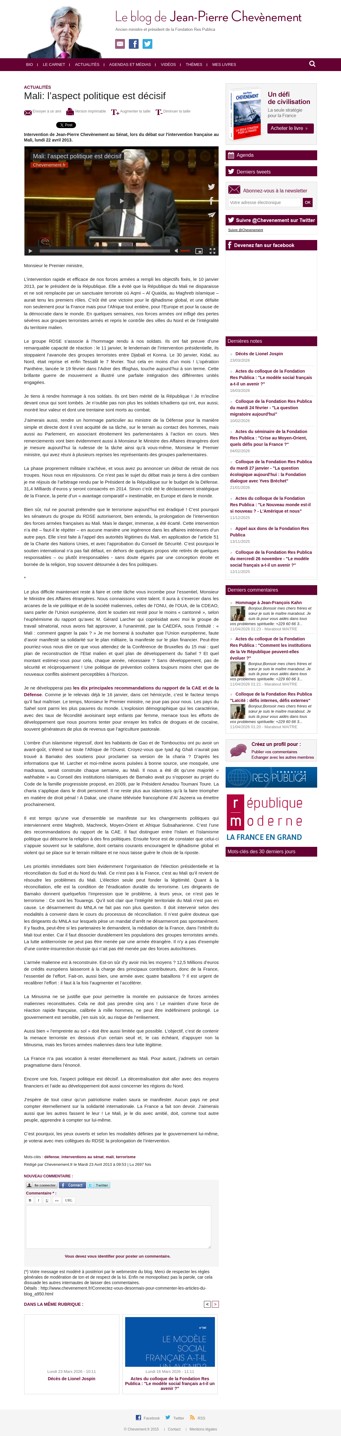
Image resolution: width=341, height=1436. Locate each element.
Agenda (245, 155)
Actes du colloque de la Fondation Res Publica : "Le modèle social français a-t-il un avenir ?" (170, 1383)
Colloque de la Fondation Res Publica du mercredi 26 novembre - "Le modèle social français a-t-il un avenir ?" (271, 559)
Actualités (84, 64)
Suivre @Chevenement (245, 230)
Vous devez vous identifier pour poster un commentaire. (118, 1256)
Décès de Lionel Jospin (72, 1378)
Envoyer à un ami (42, 111)
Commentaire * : (41, 1193)
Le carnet (51, 64)
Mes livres (221, 64)
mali (110, 1157)
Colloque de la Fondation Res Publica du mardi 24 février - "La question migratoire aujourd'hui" (271, 408)
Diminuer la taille (173, 111)
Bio (29, 64)
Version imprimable (86, 111)
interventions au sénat (82, 1157)
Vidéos (165, 64)
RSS (201, 1418)
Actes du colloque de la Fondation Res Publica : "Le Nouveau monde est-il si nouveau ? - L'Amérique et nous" (270, 505)
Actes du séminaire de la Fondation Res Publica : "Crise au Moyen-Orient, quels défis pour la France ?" (268, 438)
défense (51, 1157)
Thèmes (191, 64)
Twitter (179, 1418)
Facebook (152, 1418)
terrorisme (126, 1157)
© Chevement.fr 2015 (142, 1429)
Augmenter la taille (131, 111)
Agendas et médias (127, 64)
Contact (173, 1429)
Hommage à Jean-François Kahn (268, 602)
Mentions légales (201, 1429)
